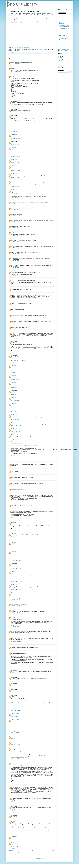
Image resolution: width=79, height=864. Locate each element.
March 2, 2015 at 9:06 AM (15, 131)
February (61, 61)
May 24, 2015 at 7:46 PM (15, 241)
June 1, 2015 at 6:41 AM (15, 362)
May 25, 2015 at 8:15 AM (15, 284)
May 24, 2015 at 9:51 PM (15, 267)
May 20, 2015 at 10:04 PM (15, 215)
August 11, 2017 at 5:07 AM (15, 758)
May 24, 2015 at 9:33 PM (15, 260)
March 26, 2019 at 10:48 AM (15, 846)
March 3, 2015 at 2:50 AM (15, 144)
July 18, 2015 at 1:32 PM (15, 419)
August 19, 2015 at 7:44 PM (15, 472)
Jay (12, 821)
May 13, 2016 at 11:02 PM (15, 648)
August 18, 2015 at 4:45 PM (15, 431)
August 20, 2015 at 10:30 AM (16, 478)
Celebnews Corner (14, 713)
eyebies (12, 602)
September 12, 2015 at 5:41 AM (16, 539)
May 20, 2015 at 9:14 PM (15, 209)
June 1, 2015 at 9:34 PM (15, 372)
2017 (60, 56)
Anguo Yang (13, 592)
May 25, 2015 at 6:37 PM (15, 316)
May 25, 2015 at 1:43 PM (15, 298)
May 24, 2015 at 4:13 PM (15, 227)
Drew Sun (13, 615)
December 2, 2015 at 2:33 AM (16, 599)
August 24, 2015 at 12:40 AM (16, 490)
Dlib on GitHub (62, 9)
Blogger (41, 858)
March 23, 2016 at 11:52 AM (15, 612)
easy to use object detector (14, 50)
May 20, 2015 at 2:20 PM (15, 203)
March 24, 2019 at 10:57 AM (15, 833)
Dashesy (12, 422)
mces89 (12, 510)
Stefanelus (13, 109)
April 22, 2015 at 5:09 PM (15, 177)
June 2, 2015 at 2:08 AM (15, 379)
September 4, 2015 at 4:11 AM (16, 530)
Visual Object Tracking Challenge (41, 18)
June (61, 60)
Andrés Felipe (13, 434)
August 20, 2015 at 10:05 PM (16, 484)
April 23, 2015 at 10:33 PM (15, 186)
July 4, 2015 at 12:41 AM (15, 400)
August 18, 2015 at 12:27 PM (16, 425)
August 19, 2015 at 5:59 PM (15, 459)
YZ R (12, 761)
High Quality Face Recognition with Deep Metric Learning (64, 20)
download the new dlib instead (22, 47)
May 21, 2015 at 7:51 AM (15, 221)
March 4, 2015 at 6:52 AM (15, 162)
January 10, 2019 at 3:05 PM (15, 812)
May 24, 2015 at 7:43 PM (15, 235)
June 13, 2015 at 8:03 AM (15, 394)
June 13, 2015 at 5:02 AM (15, 387)
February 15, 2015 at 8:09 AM (16, 106)
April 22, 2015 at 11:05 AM (15, 170)
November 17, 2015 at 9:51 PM (16, 589)
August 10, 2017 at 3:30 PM (15, 744)
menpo (12, 15)
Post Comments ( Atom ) (17, 852)
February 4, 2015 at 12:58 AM (16, 63)
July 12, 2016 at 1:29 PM (15, 686)
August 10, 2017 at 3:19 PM (15, 738)
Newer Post (11, 850)
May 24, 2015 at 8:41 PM (15, 253)
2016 (60, 57)
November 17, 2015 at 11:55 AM (16, 581)
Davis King (13, 66)
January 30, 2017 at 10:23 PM (16, 710)
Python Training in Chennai (15, 537)
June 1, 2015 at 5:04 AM (15, 352)
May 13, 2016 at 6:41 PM (15, 626)
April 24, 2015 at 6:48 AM (15, 197)
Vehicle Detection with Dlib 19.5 (64, 33)
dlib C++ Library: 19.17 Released (64, 49)
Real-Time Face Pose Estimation (64, 18)
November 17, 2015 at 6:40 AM (16, 560)
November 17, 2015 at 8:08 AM (16, 568)
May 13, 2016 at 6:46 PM (15, 633)
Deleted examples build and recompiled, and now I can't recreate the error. (37, 369)
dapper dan (13, 677)
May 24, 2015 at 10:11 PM (15, 275)
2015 (60, 59)
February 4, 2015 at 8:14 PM (15, 71)
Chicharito (13, 522)
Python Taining (22, 537)
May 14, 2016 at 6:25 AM (15, 674)
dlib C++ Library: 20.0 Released (64, 46)
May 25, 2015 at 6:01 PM (15, 304)
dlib (16, 13)
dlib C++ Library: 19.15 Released (64, 50)
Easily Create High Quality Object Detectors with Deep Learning (64, 26)
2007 (60, 67)
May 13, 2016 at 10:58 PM (15, 642)
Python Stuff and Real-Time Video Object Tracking (64, 63)
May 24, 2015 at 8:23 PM (15, 247)
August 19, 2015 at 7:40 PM (15, 466)
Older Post (52, 850)
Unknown (13, 147)
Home (32, 850)
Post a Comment (12, 848)
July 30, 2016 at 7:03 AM (15, 692)
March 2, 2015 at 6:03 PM (15, 138)
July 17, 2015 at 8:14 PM (15, 411)
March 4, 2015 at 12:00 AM (15, 156)
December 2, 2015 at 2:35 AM (16, 605)
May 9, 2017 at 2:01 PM (15, 732)
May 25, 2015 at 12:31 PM (15, 290)
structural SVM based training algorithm (36, 49)
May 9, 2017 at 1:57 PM (15, 716)
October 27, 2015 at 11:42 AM (16, 548)
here (32, 14)
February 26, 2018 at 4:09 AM (16, 782)
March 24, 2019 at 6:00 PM (15, 839)
